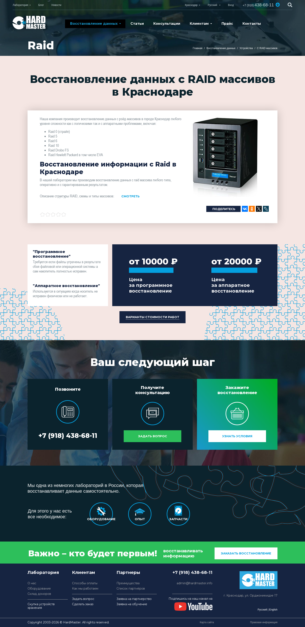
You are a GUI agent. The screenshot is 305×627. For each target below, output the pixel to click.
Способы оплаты (84, 583)
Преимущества (128, 583)
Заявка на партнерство (134, 599)
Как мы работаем (85, 588)
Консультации (166, 24)
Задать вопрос (152, 436)
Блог (41, 5)
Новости (56, 5)
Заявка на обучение (131, 604)
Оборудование (39, 588)
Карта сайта (207, 622)
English (273, 609)
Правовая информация (263, 622)
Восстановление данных (94, 24)
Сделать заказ (82, 604)
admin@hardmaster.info (194, 583)
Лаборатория (20, 5)
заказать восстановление (246, 553)
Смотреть (130, 196)
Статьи (137, 24)
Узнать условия (237, 436)
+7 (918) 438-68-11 (67, 436)
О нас (32, 583)
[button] (278, 4)
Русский (262, 609)
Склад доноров (39, 594)
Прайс (227, 24)
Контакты (252, 24)
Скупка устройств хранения (41, 606)
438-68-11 (258, 5)
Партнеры (128, 572)
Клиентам (199, 24)
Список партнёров (130, 588)
